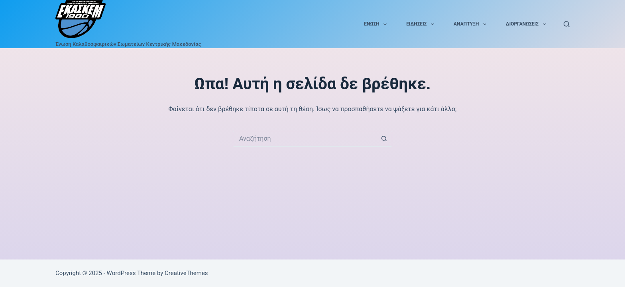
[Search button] (384, 139)
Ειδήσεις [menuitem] (421, 24)
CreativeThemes (186, 273)
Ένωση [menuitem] (377, 24)
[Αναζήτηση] (567, 24)
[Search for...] (304, 139)
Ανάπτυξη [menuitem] (471, 24)
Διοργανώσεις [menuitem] (527, 24)
